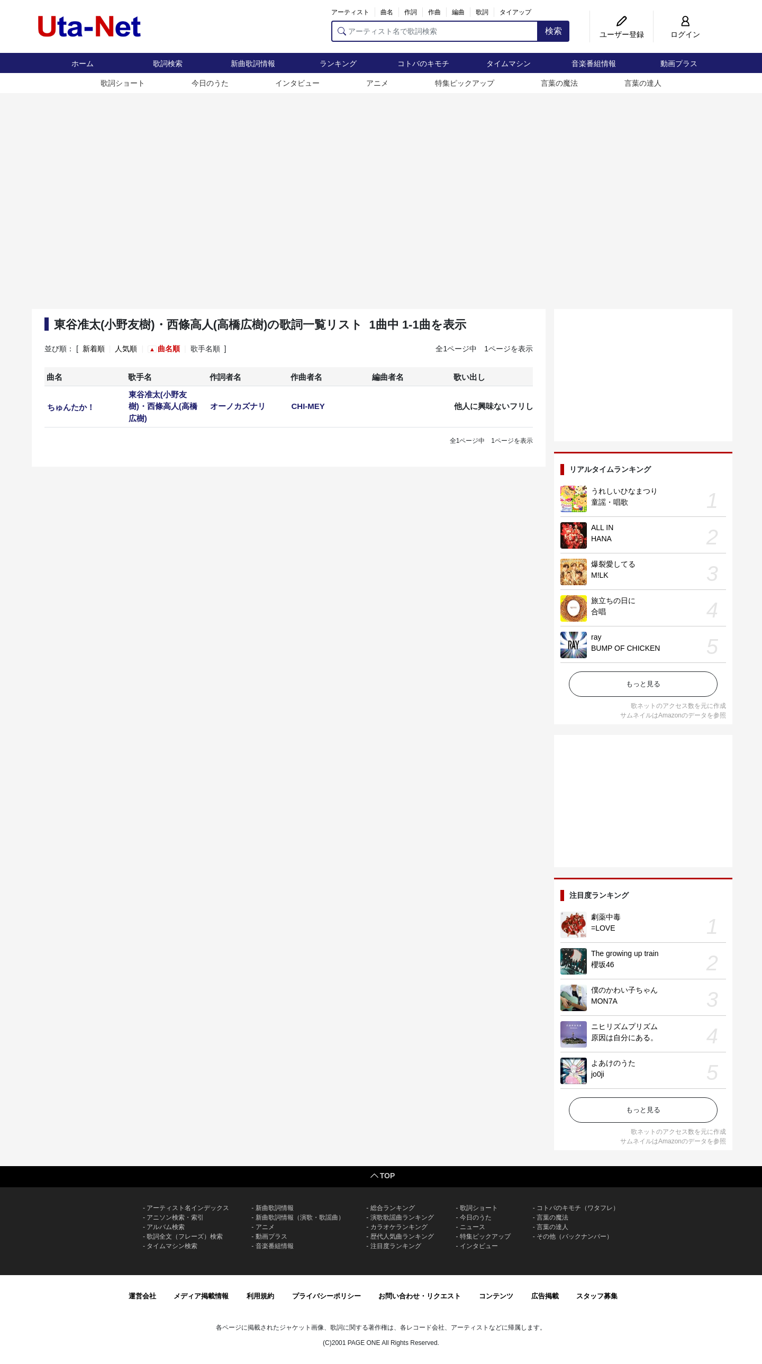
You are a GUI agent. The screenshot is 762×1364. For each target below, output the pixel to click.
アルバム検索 (166, 1227)
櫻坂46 (602, 964)
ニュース (472, 1227)
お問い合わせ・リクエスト (419, 1296)
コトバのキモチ (423, 63)
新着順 (94, 348)
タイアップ (515, 12)
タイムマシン (508, 63)
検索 (553, 30)
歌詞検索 (168, 63)
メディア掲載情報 (201, 1296)
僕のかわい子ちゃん (624, 990)
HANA (601, 538)
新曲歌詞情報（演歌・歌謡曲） (300, 1217)
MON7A (604, 1001)
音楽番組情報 (594, 63)
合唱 (598, 611)
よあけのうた (613, 1063)
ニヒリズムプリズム (624, 1026)
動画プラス (678, 63)
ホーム (82, 63)
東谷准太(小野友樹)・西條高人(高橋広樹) (163, 406)
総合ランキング (392, 1208)
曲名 (386, 12)
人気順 (126, 348)
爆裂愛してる (613, 564)
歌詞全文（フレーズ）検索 (185, 1236)
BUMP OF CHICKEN (625, 648)
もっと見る (643, 684)
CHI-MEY (307, 406)
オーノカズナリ (238, 406)
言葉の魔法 (559, 83)
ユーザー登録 (622, 34)
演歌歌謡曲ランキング (402, 1217)
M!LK (600, 575)
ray (596, 637)
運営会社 (142, 1296)
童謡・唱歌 (609, 502)
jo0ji (597, 1074)
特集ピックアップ (464, 83)
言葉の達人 (642, 83)
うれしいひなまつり (624, 491)
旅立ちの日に (613, 600)
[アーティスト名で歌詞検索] (434, 31)
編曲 (458, 12)
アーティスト (350, 12)
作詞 (410, 12)
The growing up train (625, 953)
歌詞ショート (123, 83)
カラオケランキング (399, 1227)
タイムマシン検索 (172, 1246)
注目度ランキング (395, 1246)
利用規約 (260, 1296)
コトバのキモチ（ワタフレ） (578, 1208)
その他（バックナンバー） (575, 1236)
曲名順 (169, 348)
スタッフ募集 (597, 1296)
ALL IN (602, 527)
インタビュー (297, 83)
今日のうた (210, 83)
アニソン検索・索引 (175, 1217)
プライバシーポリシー (326, 1296)
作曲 (434, 12)
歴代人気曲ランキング (402, 1236)
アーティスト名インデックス (188, 1208)
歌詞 (482, 12)
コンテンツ (496, 1296)
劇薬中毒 (606, 917)
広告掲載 (545, 1296)
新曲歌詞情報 (253, 63)
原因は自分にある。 (624, 1037)
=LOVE (603, 928)
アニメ (377, 83)
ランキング (338, 63)
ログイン (685, 34)
